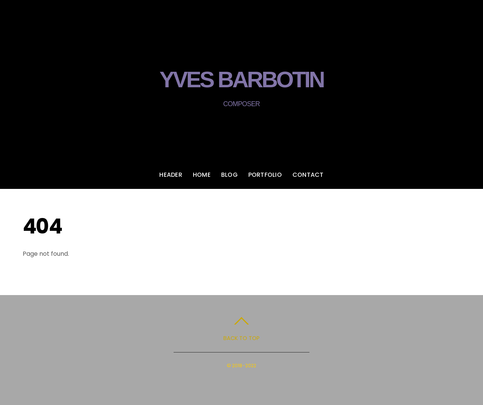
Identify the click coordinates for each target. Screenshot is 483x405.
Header (170, 175)
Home (202, 175)
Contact (308, 175)
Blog (229, 175)
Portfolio (265, 175)
